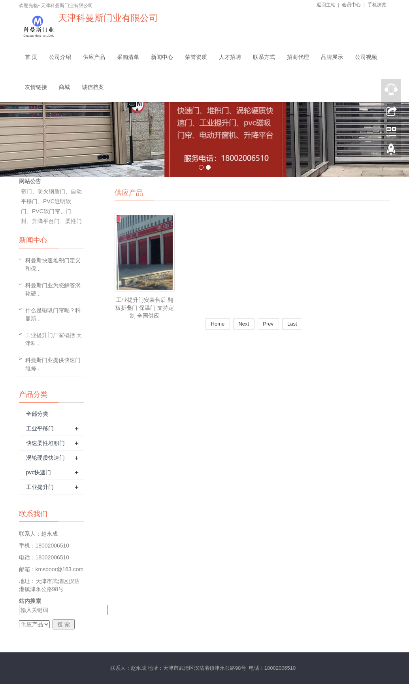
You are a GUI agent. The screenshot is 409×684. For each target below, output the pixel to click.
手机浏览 (377, 5)
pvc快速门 (38, 472)
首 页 (31, 57)
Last (292, 324)
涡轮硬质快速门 (45, 458)
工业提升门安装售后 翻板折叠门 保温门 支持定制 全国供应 (144, 308)
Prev (268, 324)
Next (244, 324)
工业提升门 (40, 487)
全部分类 (37, 414)
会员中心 (351, 5)
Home (217, 324)
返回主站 (326, 5)
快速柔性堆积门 (45, 443)
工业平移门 (40, 428)
